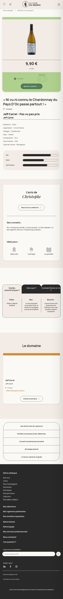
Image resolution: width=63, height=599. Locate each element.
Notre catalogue (8, 10)
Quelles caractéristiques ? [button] (12, 289)
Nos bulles (7, 487)
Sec (7, 155)
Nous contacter (9, 537)
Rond (8, 160)
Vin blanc (9, 109)
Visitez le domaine (31, 398)
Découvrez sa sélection (31, 207)
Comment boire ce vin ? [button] (51, 289)
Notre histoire (9, 522)
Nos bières (7, 490)
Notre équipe (8, 526)
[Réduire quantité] (44, 80)
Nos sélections (9, 506)
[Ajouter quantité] (44, 78)
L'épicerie (7, 496)
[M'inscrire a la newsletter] (58, 554)
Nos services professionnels (15, 531)
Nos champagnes (10, 484)
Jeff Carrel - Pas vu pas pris (25, 10)
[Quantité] (42, 79)
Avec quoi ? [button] (31, 288)
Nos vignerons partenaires (14, 511)
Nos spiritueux (9, 493)
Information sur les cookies (11, 579)
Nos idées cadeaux (10, 500)
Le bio (5, 481)
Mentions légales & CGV (10, 574)
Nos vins (6, 478)
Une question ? (9, 542)
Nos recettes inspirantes (13, 516)
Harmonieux (10, 165)
